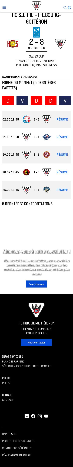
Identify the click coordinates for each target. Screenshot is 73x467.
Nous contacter (36, 342)
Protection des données (18, 441)
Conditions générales (16, 448)
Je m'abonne (36, 284)
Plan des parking (13, 361)
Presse (6, 383)
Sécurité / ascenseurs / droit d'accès (26, 366)
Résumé (62, 119)
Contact (7, 400)
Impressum (9, 434)
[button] (69, 7)
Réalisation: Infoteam (16, 455)
